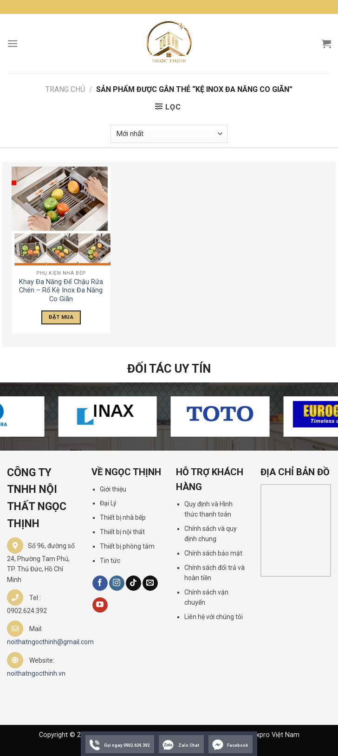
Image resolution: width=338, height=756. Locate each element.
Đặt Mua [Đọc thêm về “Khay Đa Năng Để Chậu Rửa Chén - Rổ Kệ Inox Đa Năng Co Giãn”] (61, 317)
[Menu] (12, 43)
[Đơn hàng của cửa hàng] (169, 134)
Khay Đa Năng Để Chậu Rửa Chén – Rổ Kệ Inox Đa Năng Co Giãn (61, 290)
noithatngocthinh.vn (36, 673)
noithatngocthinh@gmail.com (50, 642)
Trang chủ (65, 89)
